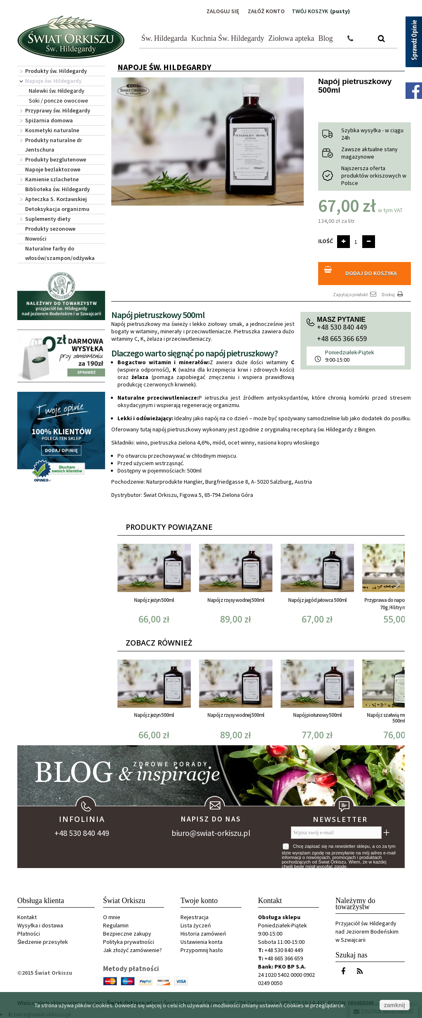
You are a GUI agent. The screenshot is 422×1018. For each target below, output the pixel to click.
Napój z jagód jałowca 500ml (317, 600)
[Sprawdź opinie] (414, 43)
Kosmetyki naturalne (52, 130)
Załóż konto (266, 11)
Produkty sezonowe (50, 228)
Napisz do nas (211, 819)
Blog (326, 38)
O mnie (111, 917)
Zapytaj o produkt (355, 294)
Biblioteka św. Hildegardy (57, 189)
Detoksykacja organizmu (57, 209)
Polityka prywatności (128, 941)
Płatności (28, 933)
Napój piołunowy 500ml (317, 714)
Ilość (325, 241)
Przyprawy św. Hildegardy (57, 110)
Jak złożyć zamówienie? (132, 950)
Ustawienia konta (202, 941)
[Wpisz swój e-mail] (336, 832)
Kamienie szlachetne (52, 179)
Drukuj (393, 294)
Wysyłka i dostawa (40, 925)
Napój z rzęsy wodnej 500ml (235, 600)
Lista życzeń (196, 925)
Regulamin (116, 925)
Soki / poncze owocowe (58, 100)
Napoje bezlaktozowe (52, 169)
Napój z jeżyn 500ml (154, 600)
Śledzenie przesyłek (42, 941)
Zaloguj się (222, 11)
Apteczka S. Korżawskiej (56, 199)
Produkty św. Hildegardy (56, 71)
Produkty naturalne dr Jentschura (53, 144)
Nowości (36, 238)
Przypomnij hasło (202, 950)
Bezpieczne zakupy (127, 933)
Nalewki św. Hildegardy (56, 90)
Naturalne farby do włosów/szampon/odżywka (60, 253)
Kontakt (27, 917)
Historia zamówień (203, 933)
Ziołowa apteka (291, 38)
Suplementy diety (47, 218)
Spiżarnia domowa (49, 120)
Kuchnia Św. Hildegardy (227, 38)
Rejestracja (195, 917)
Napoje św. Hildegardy (53, 80)
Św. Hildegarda (164, 38)
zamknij (394, 1005)
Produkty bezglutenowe (55, 159)
